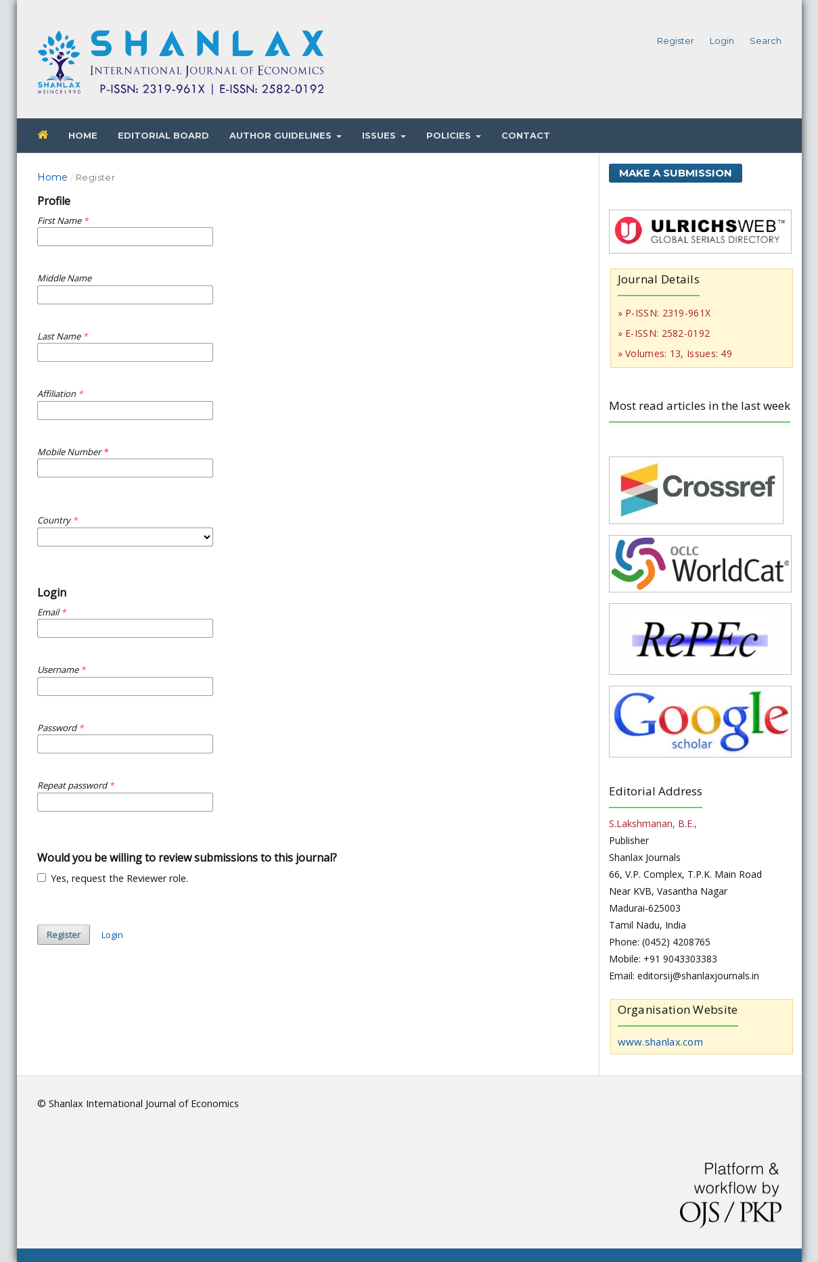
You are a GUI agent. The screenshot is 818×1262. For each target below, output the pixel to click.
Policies (450, 135)
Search (765, 40)
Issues (380, 135)
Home (82, 135)
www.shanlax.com (661, 1041)
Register (675, 40)
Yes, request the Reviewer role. (113, 878)
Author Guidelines (281, 135)
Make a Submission (675, 172)
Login (722, 40)
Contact (525, 135)
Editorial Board (163, 135)
